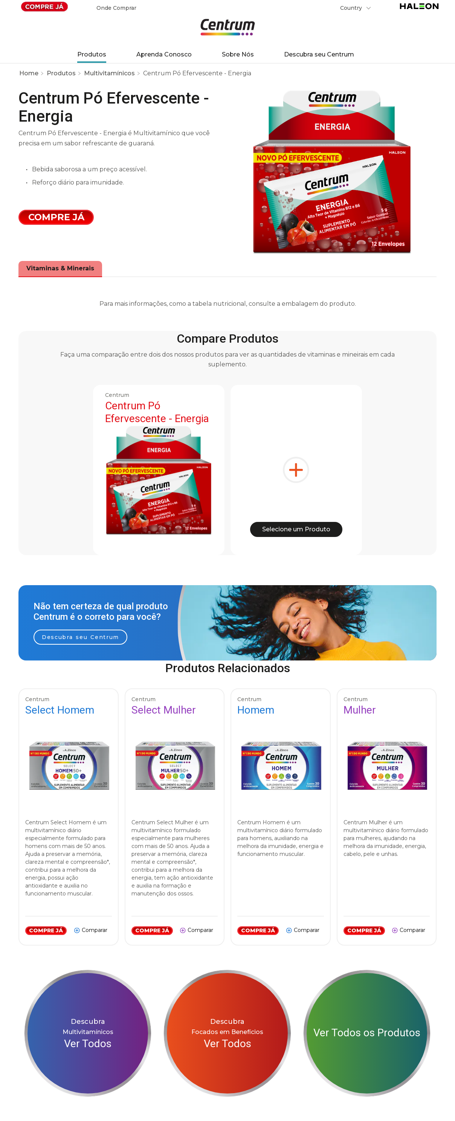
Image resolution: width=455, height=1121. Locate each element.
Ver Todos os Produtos (366, 1032)
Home (28, 73)
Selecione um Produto (296, 529)
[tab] (60, 269)
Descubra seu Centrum (319, 54)
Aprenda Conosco (164, 54)
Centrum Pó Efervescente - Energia (197, 73)
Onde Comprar (116, 8)
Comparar (94, 930)
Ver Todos (87, 1043)
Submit (384, 9)
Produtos (91, 54)
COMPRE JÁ (46, 930)
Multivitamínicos (109, 73)
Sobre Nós (238, 54)
